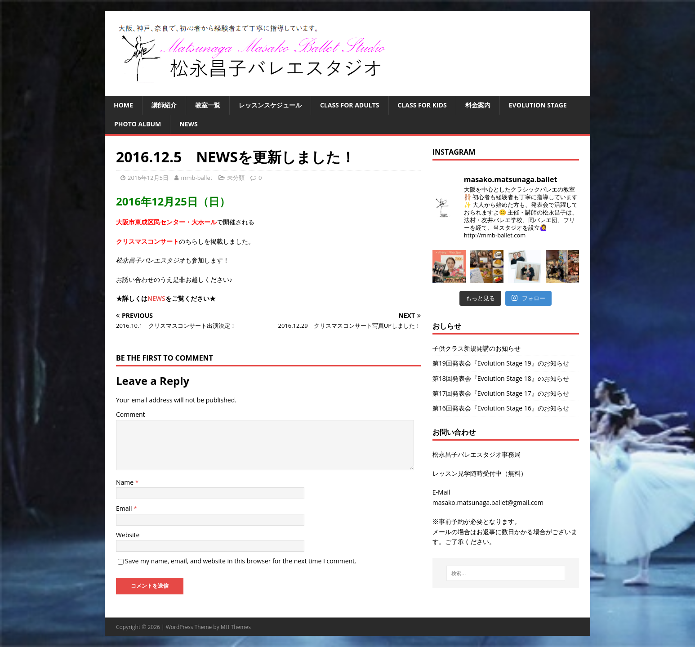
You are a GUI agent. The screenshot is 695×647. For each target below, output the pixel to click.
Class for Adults (349, 105)
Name (125, 482)
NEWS (188, 124)
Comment (130, 414)
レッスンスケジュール (270, 105)
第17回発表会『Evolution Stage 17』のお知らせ (500, 393)
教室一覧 (207, 105)
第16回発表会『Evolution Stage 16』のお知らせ (500, 408)
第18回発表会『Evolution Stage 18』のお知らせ (500, 378)
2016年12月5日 (148, 178)
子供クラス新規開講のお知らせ (476, 348)
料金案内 (477, 105)
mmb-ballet (196, 178)
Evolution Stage (538, 105)
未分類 (236, 178)
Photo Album (137, 124)
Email (125, 508)
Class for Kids (422, 105)
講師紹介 (164, 105)
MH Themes (236, 627)
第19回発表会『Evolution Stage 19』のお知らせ (500, 363)
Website (127, 535)
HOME (123, 105)
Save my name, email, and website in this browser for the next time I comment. (240, 561)
